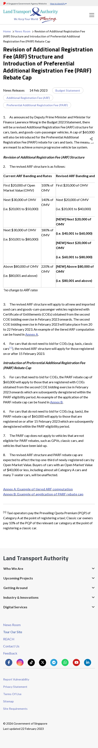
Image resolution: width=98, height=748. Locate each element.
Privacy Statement (15, 686)
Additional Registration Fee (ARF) (28, 98)
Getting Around (15, 588)
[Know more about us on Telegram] (53, 662)
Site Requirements (15, 708)
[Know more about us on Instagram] (20, 662)
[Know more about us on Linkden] (87, 662)
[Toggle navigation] (92, 15)
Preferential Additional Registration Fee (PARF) (37, 105)
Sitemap (8, 701)
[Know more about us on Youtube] (76, 662)
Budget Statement (67, 90)
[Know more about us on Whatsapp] (65, 662)
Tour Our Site (12, 632)
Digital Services (15, 607)
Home (7, 31)
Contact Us (11, 646)
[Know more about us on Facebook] (8, 662)
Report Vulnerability (16, 679)
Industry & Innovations (21, 597)
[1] (10, 347)
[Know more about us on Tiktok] (31, 662)
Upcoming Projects (18, 578)
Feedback (10, 653)
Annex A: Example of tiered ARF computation (38, 489)
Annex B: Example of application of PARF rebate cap (43, 494)
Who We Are (13, 568)
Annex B (56, 402)
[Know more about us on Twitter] (42, 662)
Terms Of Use (12, 694)
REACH (8, 639)
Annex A (31, 334)
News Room (22, 31)
